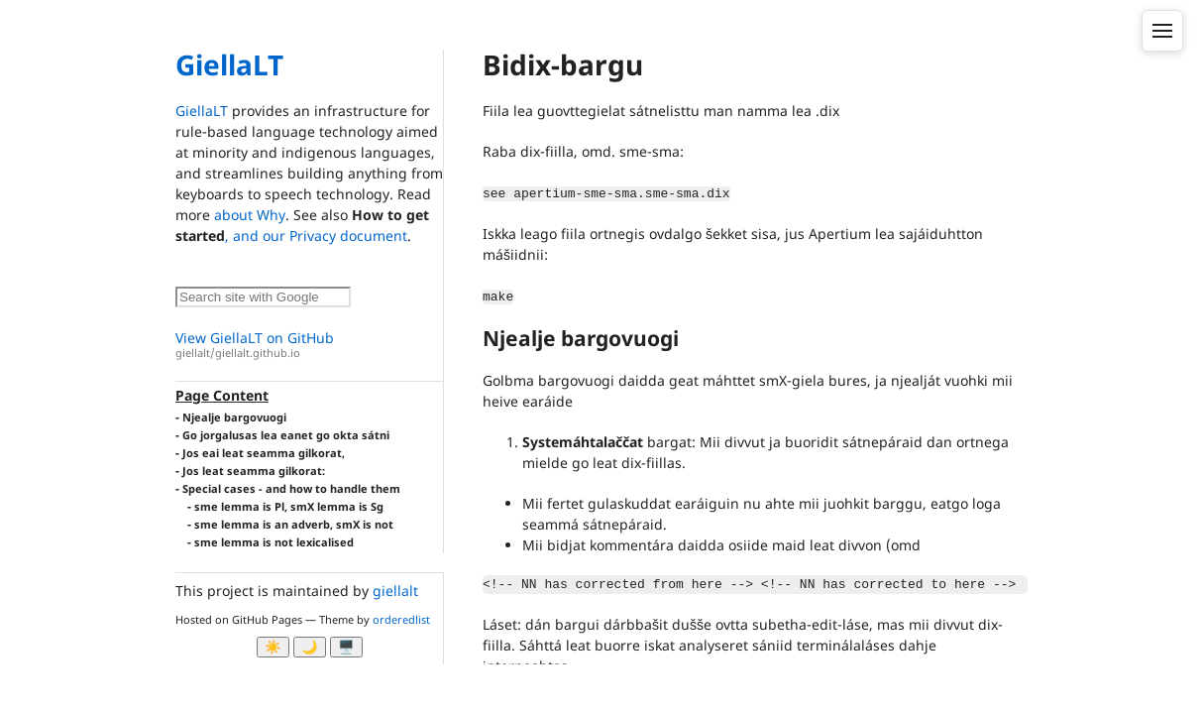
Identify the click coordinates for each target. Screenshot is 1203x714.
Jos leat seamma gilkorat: (253, 470)
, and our (257, 235)
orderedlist (401, 619)
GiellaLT (229, 64)
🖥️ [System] (346, 647)
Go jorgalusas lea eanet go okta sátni (285, 434)
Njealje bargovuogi (234, 417)
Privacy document (348, 235)
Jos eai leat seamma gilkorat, (263, 452)
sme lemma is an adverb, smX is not (293, 524)
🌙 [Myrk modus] (309, 647)
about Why (249, 214)
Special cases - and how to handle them (291, 488)
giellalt (395, 590)
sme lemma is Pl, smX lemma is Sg (288, 506)
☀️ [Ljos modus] (273, 647)
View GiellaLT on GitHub (309, 344)
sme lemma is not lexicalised (274, 542)
